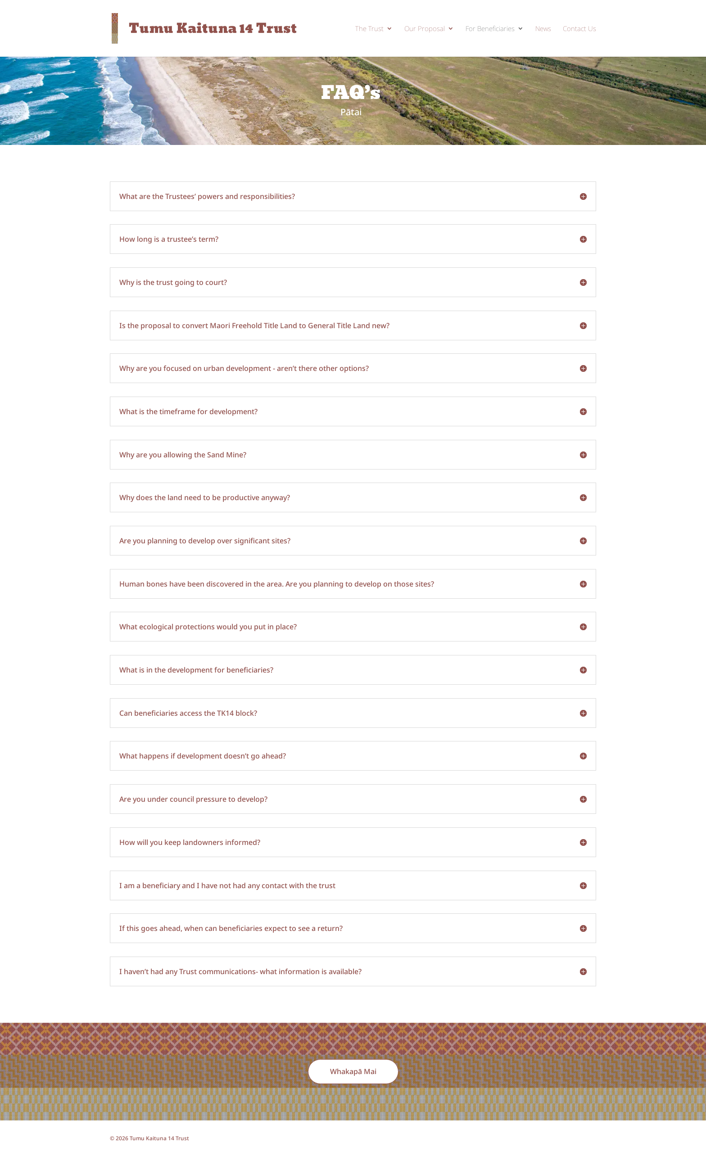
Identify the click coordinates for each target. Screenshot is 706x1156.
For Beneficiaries (490, 29)
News (543, 29)
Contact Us (579, 29)
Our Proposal (424, 29)
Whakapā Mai (353, 1071)
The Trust (369, 29)
